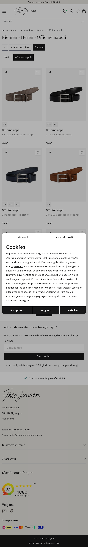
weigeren (45, 310)
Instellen (73, 310)
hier (79, 287)
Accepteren (17, 310)
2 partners (17, 266)
